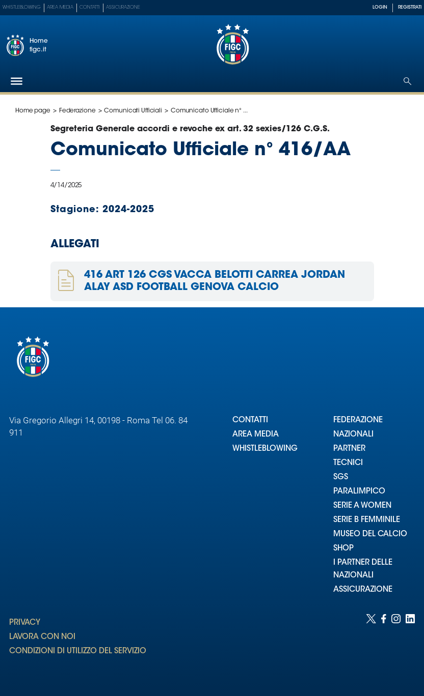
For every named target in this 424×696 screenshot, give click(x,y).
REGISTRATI (409, 7)
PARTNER (349, 449)
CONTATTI (250, 420)
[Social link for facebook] (383, 645)
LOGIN (380, 7)
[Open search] (407, 81)
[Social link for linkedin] (410, 645)
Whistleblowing (22, 7)
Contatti (90, 7)
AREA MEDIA (255, 435)
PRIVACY (24, 623)
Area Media (60, 7)
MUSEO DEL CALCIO (370, 534)
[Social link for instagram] (396, 645)
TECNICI (348, 463)
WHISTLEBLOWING (265, 449)
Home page (32, 111)
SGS (340, 477)
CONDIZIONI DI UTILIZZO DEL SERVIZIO (77, 651)
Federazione (77, 111)
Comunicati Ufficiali (133, 111)
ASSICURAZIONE (362, 590)
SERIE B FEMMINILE (366, 520)
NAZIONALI (353, 435)
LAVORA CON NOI (42, 637)
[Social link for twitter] (371, 645)
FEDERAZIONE (358, 420)
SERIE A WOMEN (362, 506)
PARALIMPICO (359, 492)
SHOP (343, 549)
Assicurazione (123, 7)
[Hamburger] (16, 81)
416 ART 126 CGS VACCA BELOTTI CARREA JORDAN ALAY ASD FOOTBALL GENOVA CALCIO (214, 281)
